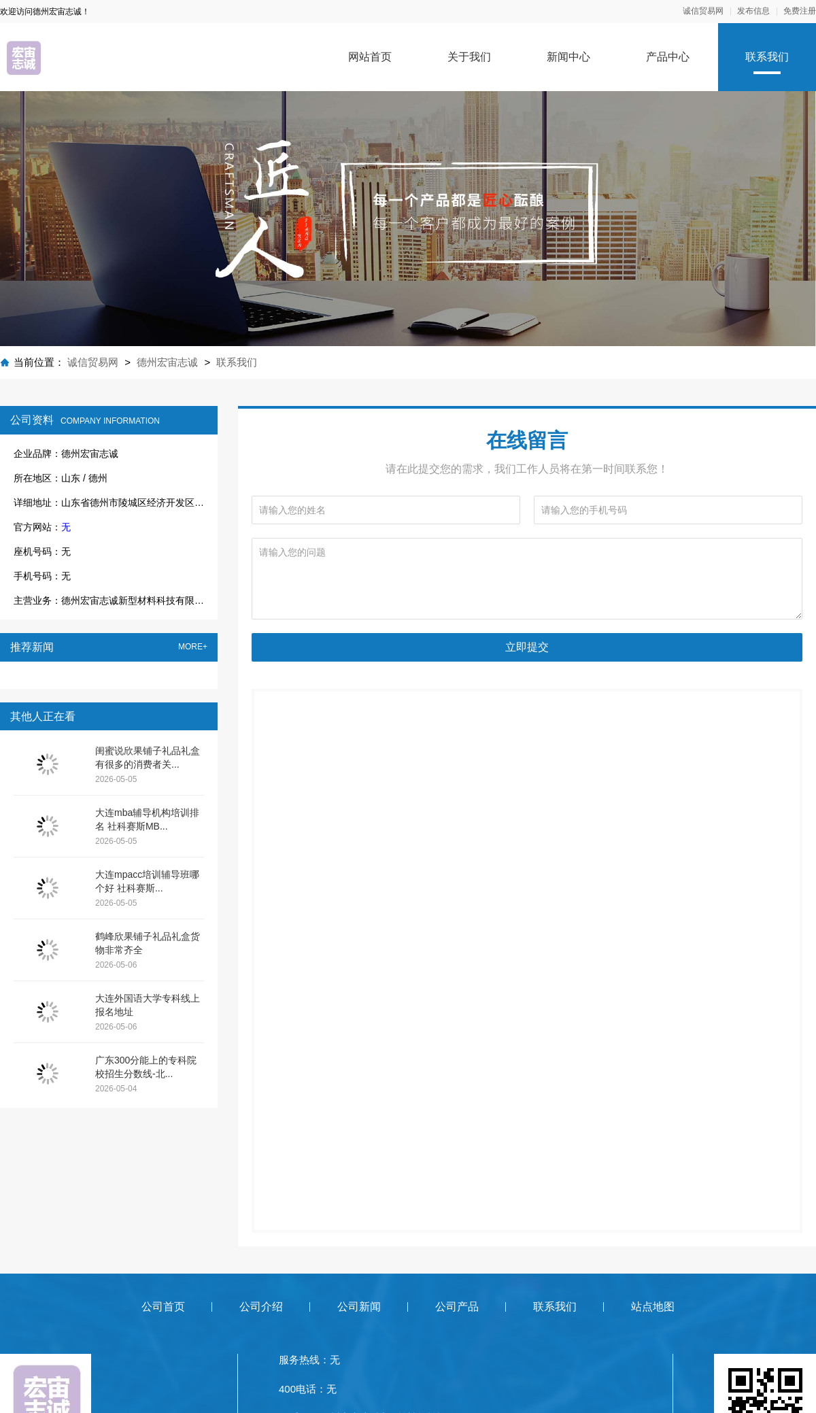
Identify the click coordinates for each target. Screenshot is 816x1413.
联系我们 (767, 57)
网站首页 (370, 57)
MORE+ (192, 647)
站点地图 (653, 1306)
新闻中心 (568, 57)
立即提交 (527, 647)
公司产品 (457, 1306)
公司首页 (163, 1306)
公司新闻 (359, 1306)
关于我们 (469, 57)
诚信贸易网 (703, 11)
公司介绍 (261, 1306)
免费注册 (799, 11)
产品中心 (668, 57)
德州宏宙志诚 (167, 362)
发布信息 (753, 11)
